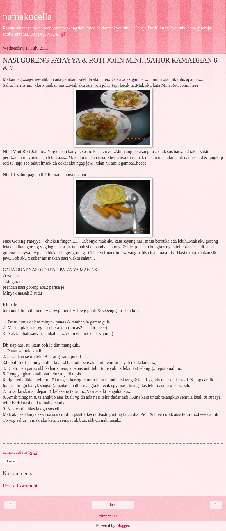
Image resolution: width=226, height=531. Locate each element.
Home (112, 505)
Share (10, 461)
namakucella (27, 16)
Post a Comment (20, 486)
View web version (113, 515)
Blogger (122, 525)
